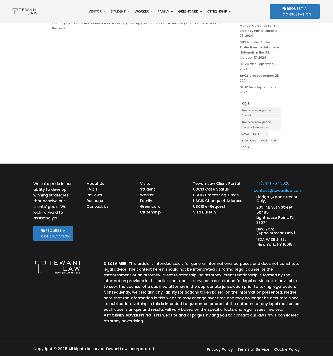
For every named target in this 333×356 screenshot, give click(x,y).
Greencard (188, 12)
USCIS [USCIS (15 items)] (245, 147)
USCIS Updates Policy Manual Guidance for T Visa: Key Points (257, 25)
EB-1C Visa (248, 87)
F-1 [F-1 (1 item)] (265, 134)
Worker (142, 12)
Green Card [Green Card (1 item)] (249, 140)
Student (118, 12)
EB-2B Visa (248, 75)
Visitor (95, 12)
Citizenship (217, 12)
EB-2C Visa (248, 64)
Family (163, 12)
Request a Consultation (296, 11)
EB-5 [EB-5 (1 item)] (256, 134)
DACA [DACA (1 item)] (245, 134)
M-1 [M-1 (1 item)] (273, 140)
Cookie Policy (287, 350)
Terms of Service (253, 350)
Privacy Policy (220, 350)
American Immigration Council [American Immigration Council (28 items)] (256, 112)
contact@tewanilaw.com (278, 190)
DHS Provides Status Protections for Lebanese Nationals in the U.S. (259, 47)
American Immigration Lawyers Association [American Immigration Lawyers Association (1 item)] (256, 124)
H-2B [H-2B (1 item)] (264, 140)
